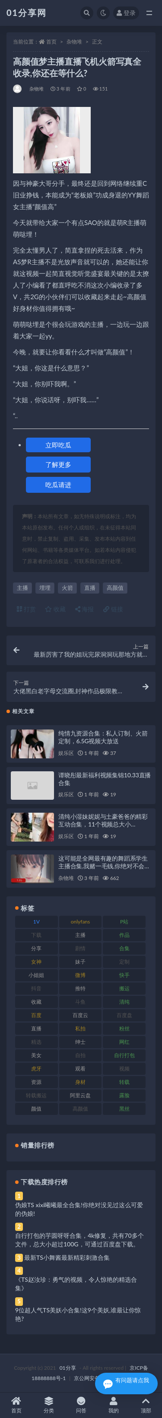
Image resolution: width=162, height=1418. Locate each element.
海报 (84, 609)
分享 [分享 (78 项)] (36, 948)
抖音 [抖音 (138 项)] (36, 988)
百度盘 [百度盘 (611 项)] (124, 1015)
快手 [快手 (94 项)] (124, 975)
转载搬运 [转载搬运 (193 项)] (36, 1095)
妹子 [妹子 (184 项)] (80, 961)
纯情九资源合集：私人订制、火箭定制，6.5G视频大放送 (103, 737)
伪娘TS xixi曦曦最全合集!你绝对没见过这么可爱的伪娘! (79, 1209)
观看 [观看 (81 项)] (80, 1068)
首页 (51, 41)
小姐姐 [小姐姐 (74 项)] (36, 975)
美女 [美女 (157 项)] (36, 1055)
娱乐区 (65, 753)
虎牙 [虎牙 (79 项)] (36, 1068)
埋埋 (45, 587)
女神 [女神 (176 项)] (36, 961)
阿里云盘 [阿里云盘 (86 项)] (80, 1095)
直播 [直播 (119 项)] (36, 1028)
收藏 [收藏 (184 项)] (36, 1002)
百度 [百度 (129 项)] (36, 1015)
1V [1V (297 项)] (36, 921)
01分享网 (26, 12)
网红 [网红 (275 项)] (124, 1042)
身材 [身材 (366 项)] (80, 1082)
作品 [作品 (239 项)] (124, 935)
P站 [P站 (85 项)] (124, 921)
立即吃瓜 (58, 445)
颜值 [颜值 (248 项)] (36, 1108)
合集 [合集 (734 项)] (124, 948)
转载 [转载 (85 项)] (124, 1082)
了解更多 (58, 464)
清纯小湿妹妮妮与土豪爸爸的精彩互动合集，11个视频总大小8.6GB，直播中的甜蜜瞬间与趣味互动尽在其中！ (103, 828)
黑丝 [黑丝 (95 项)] (124, 1108)
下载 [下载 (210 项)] (36, 935)
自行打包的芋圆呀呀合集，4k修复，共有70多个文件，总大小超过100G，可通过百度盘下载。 (79, 1240)
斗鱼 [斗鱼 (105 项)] (80, 1002)
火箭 (67, 587)
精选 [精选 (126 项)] (36, 1042)
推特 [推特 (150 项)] (80, 988)
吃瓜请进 (58, 484)
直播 (89, 587)
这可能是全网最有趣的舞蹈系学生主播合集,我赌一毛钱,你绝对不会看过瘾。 (104, 866)
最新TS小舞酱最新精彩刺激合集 (67, 1257)
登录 (126, 12)
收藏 (55, 609)
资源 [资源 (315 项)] (36, 1082)
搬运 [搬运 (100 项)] (124, 988)
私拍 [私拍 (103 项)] (80, 1028)
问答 (81, 1405)
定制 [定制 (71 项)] (124, 961)
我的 (113, 1405)
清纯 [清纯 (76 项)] (124, 1002)
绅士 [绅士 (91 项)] (80, 1042)
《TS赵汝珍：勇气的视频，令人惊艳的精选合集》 (76, 1284)
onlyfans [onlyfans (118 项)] (80, 921)
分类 (48, 1405)
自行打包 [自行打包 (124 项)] (124, 1055)
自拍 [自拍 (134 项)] (80, 1055)
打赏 (26, 609)
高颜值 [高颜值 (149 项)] (80, 1108)
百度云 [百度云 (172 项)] (80, 1015)
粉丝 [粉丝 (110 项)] (124, 1028)
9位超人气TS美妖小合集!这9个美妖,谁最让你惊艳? (78, 1314)
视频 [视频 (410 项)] (124, 1068)
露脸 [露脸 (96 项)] (124, 1095)
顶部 (146, 1405)
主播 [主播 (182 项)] (80, 935)
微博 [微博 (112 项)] (80, 975)
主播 (22, 587)
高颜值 (115, 587)
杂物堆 (74, 41)
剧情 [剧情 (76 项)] (80, 948)
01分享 (68, 1368)
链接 (113, 609)
